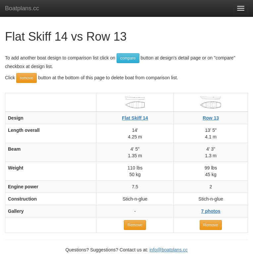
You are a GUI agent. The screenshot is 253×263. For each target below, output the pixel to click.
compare (128, 58)
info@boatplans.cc (168, 249)
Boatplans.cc (22, 8)
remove (26, 78)
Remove (134, 225)
